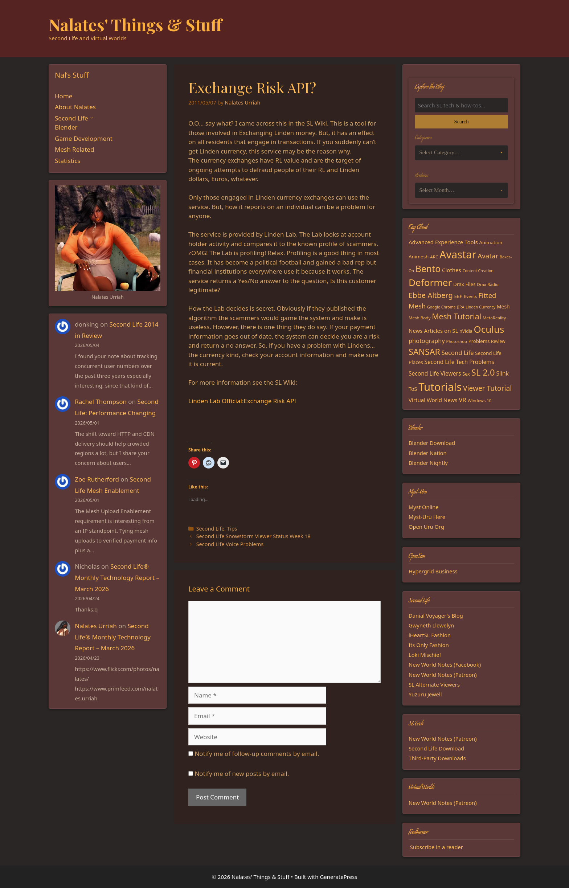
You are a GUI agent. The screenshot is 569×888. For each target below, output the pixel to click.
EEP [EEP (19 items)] (458, 296)
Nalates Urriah (96, 626)
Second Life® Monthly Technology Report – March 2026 (117, 577)
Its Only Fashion (429, 644)
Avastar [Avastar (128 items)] (457, 254)
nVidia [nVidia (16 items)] (465, 331)
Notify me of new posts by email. (242, 773)
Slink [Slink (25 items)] (502, 373)
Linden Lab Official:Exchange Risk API (242, 401)
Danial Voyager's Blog (436, 615)
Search (461, 121)
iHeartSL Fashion (430, 635)
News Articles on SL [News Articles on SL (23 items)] (433, 330)
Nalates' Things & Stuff (135, 24)
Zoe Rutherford (97, 479)
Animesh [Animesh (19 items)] (419, 256)
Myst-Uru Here (427, 516)
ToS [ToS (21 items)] (413, 388)
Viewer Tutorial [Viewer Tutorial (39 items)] (487, 388)
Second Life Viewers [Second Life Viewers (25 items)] (435, 373)
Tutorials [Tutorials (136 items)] (440, 387)
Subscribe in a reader (436, 847)
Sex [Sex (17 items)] (466, 374)
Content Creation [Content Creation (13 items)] (478, 270)
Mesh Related (74, 149)
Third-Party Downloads (437, 758)
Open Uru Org (426, 526)
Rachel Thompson (101, 401)
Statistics (68, 160)
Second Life (210, 528)
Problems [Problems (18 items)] (479, 341)
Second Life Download (436, 748)
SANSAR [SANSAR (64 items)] (424, 351)
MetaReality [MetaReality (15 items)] (494, 317)
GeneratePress (338, 876)
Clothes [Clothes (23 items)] (451, 270)
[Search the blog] (461, 105)
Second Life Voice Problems (229, 544)
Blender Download (432, 442)
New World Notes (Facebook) (445, 664)
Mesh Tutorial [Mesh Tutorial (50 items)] (456, 316)
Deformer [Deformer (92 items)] (430, 282)
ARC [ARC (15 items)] (434, 256)
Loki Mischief (425, 654)
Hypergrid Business (433, 571)
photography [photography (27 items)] (427, 341)
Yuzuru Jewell (425, 694)
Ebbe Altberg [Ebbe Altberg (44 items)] (431, 295)
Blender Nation (428, 453)
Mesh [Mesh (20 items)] (503, 306)
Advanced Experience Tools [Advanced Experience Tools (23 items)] (443, 242)
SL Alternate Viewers (434, 684)
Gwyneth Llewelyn (431, 625)
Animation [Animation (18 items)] (491, 242)
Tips (232, 528)
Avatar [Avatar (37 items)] (488, 255)
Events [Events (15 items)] (470, 296)
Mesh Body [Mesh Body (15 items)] (419, 317)
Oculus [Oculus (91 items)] (489, 329)
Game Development (83, 138)
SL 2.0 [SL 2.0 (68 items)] (483, 372)
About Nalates (75, 107)
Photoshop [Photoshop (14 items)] (456, 341)
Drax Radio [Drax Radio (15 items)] (488, 284)
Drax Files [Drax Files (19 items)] (464, 284)
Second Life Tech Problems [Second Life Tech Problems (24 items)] (459, 362)
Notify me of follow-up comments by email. (257, 753)
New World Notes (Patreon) (443, 674)
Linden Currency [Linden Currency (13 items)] (480, 307)
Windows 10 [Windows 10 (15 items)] (480, 400)
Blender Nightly (428, 462)
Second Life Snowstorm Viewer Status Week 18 (253, 536)
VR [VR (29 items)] (462, 400)
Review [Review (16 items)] (498, 341)
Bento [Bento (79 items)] (428, 268)
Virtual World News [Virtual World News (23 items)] (433, 400)
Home (63, 96)
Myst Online (424, 507)
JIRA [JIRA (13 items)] (460, 307)
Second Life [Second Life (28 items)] (458, 352)
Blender (66, 127)
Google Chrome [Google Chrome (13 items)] (441, 307)
